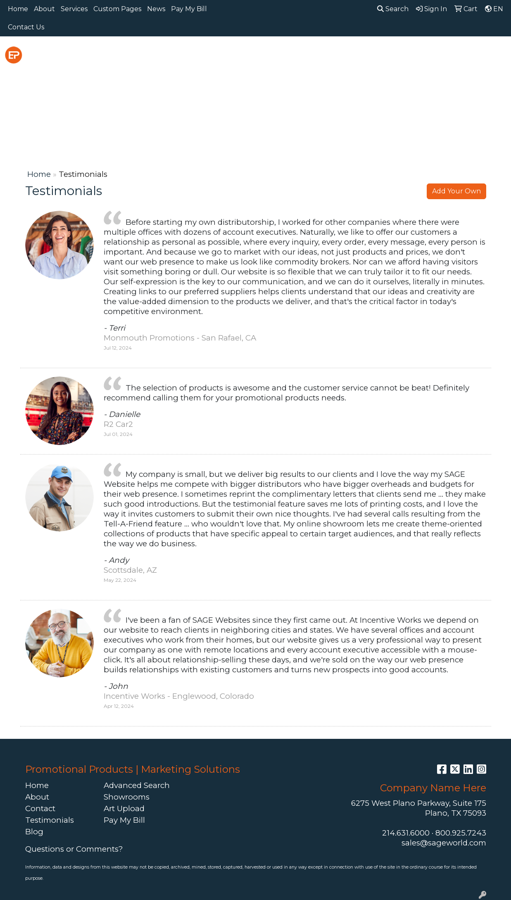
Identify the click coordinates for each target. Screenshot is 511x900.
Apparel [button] (146, 54)
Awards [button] (189, 54)
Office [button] (434, 54)
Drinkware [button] (269, 54)
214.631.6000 (406, 833)
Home (18, 9)
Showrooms (127, 797)
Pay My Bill (189, 9)
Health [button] (396, 54)
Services (74, 9)
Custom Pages (117, 9)
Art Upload (124, 808)
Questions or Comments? (74, 849)
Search (393, 9)
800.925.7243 (460, 833)
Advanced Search (137, 785)
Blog (34, 831)
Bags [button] (226, 54)
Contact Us (26, 27)
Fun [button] (310, 54)
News (156, 9)
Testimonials (49, 820)
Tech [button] (468, 54)
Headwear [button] (350, 54)
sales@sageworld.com (444, 843)
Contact (40, 808)
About (44, 9)
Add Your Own (456, 191)
